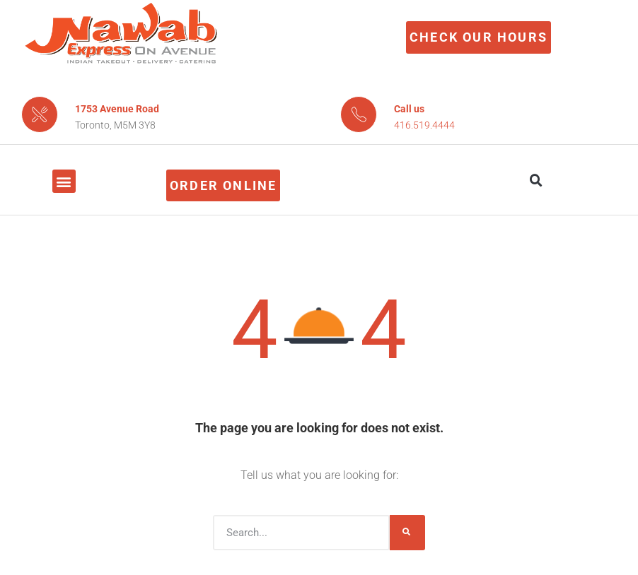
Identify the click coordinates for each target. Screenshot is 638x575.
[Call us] (358, 114)
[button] (64, 181)
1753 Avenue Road (117, 108)
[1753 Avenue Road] (39, 114)
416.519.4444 (424, 125)
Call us (409, 108)
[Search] (407, 532)
